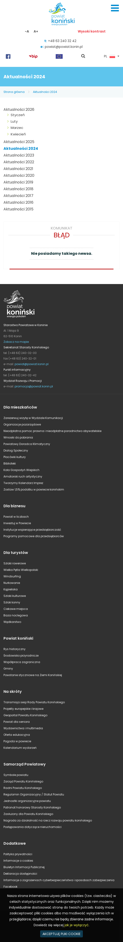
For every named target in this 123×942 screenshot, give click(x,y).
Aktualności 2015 (18, 209)
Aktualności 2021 (18, 168)
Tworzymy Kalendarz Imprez (23, 483)
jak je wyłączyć (77, 925)
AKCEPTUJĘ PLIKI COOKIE (61, 934)
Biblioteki (9, 463)
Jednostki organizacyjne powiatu (27, 801)
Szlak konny (11, 602)
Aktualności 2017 (18, 195)
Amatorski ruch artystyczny (22, 476)
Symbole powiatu (15, 775)
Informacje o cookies (18, 861)
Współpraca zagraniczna (21, 662)
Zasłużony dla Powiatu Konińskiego (28, 814)
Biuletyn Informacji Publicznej (24, 867)
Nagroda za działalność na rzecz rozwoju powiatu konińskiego (47, 820)
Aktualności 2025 (18, 141)
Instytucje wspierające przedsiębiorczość (32, 530)
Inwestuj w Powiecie (17, 523)
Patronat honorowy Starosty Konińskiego (32, 807)
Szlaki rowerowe (14, 563)
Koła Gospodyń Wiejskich (21, 470)
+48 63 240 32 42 (62, 41)
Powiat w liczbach (16, 517)
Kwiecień (18, 134)
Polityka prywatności (17, 854)
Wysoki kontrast (92, 31)
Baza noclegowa (15, 615)
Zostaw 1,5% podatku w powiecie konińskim (33, 489)
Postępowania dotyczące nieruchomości (32, 827)
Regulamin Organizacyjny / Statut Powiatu (33, 794)
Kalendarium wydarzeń (20, 748)
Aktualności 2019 (18, 182)
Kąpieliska (10, 589)
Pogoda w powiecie (17, 741)
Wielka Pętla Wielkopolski (20, 570)
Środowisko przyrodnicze (21, 655)
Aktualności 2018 (18, 189)
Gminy (8, 669)
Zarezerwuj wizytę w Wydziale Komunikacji (33, 418)
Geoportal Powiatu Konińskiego (25, 715)
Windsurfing (12, 576)
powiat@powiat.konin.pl (64, 46)
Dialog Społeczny (15, 450)
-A (27, 31)
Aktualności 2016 (18, 202)
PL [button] (109, 56)
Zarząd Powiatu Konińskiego (23, 781)
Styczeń (18, 114)
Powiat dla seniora (16, 722)
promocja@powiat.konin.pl (34, 386)
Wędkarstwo (12, 622)
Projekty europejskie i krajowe (23, 709)
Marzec (17, 127)
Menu (115, 8)
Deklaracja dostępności (20, 874)
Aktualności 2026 (18, 109)
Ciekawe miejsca (15, 609)
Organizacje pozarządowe (22, 424)
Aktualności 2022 (18, 162)
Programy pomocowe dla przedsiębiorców (33, 536)
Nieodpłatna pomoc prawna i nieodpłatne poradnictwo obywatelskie (52, 431)
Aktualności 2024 (45, 92)
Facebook (10, 887)
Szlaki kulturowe (14, 596)
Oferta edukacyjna (16, 735)
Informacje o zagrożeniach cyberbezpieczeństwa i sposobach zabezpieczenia (58, 880)
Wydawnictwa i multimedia (23, 728)
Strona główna (14, 92)
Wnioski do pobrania (18, 437)
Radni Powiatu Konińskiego (22, 788)
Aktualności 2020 (18, 175)
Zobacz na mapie (16, 342)
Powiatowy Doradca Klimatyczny (26, 444)
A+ (36, 31)
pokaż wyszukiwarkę (83, 56)
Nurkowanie (11, 583)
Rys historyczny (14, 649)
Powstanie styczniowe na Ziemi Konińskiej (32, 675)
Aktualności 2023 (18, 155)
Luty (14, 121)
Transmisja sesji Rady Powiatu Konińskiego (34, 702)
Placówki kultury (14, 457)
